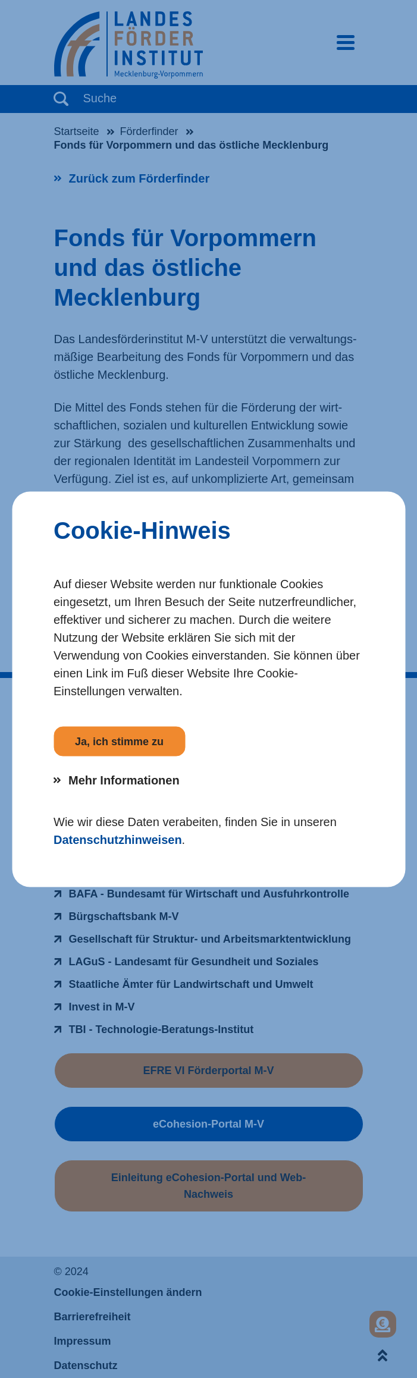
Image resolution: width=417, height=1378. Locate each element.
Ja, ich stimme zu (119, 741)
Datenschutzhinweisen (118, 839)
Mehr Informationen (124, 779)
